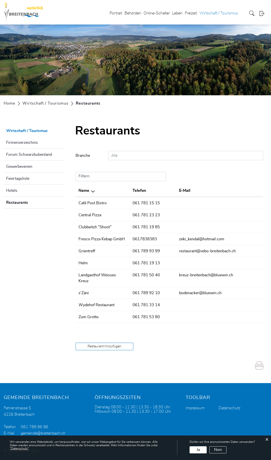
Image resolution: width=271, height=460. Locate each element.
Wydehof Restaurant (96, 305)
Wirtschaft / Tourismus (218, 13)
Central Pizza (90, 215)
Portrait (116, 13)
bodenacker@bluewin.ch (200, 293)
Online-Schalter (157, 13)
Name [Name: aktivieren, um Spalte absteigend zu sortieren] (84, 191)
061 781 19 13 (146, 263)
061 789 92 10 (146, 293)
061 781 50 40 (146, 275)
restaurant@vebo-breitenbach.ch (207, 251)
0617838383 (145, 239)
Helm (83, 263)
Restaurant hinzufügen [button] (104, 346)
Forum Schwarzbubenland (29, 155)
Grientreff (87, 251)
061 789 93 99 (146, 251)
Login (263, 13)
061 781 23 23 (146, 215)
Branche (83, 155)
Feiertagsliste (17, 179)
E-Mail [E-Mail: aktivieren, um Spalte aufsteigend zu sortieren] (184, 191)
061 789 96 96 (34, 427)
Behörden (132, 13)
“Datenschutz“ (19, 448)
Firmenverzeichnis (22, 143)
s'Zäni (84, 293)
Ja (198, 450)
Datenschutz (229, 408)
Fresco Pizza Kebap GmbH (102, 239)
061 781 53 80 (146, 317)
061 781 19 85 (146, 227)
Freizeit (191, 13)
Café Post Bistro (93, 203)
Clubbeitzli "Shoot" (95, 227)
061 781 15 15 (146, 203)
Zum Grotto (89, 317)
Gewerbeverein (19, 167)
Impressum (195, 408)
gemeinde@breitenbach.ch (43, 433)
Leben (177, 13)
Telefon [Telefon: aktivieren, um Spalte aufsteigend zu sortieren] (139, 191)
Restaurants (29, 202)
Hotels (11, 191)
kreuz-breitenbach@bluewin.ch (206, 275)
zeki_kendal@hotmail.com (201, 239)
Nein (218, 450)
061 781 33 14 (146, 305)
